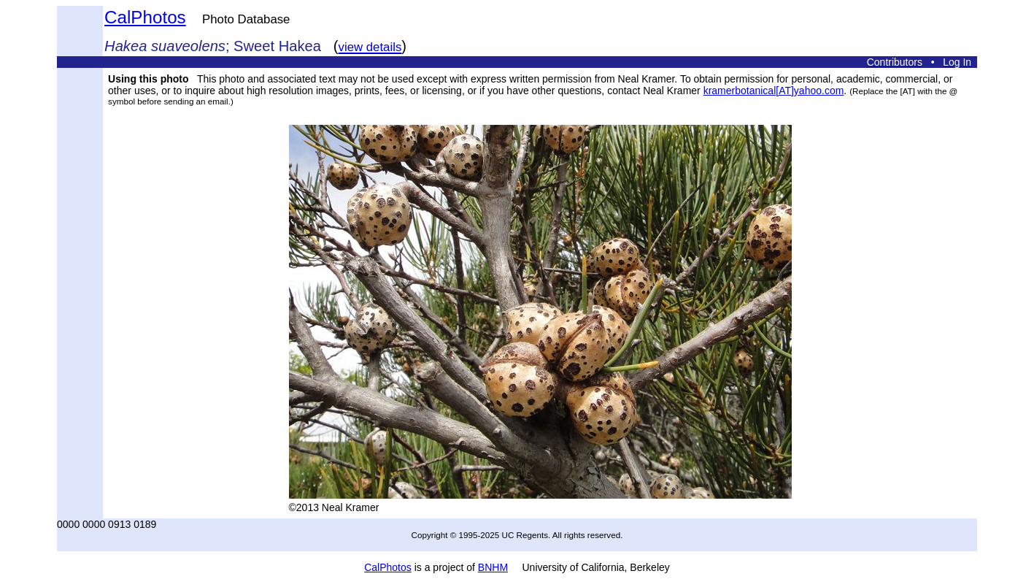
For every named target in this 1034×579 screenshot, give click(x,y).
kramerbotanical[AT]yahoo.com (773, 90)
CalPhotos (145, 17)
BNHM (493, 567)
